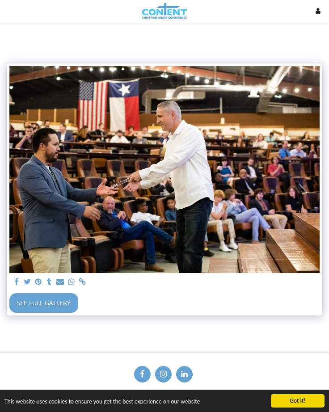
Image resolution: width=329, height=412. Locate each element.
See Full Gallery (44, 302)
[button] (9, 10)
